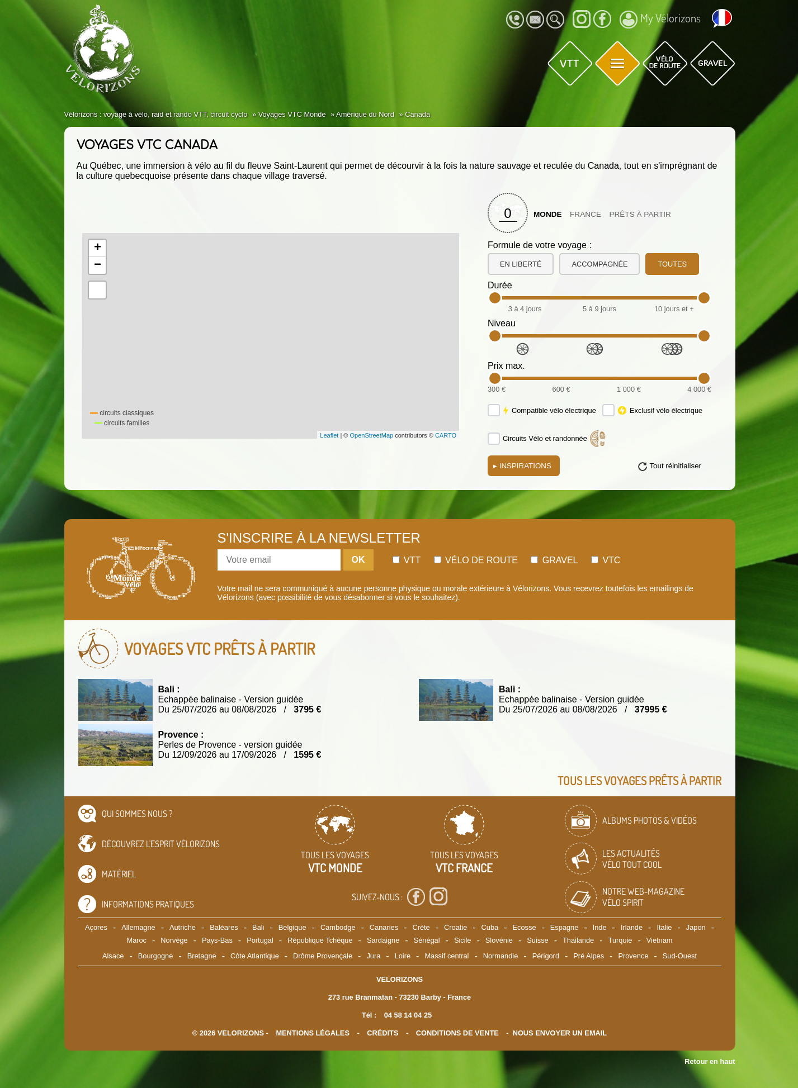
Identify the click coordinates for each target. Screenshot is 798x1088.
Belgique (292, 927)
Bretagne (201, 956)
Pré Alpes (588, 956)
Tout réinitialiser (675, 466)
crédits (382, 1033)
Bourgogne (155, 956)
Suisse (537, 940)
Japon (696, 927)
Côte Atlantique (254, 956)
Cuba (490, 927)
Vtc (605, 560)
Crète (420, 927)
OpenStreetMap (371, 435)
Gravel (554, 560)
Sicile (462, 940)
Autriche (182, 927)
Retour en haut (709, 1061)
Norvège (173, 940)
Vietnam (659, 940)
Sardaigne (383, 940)
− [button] (97, 265)
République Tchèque (319, 940)
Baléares (224, 927)
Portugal (260, 940)
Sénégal (427, 940)
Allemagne (138, 927)
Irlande (632, 927)
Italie (664, 927)
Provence (633, 956)
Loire (402, 956)
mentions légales (313, 1033)
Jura (373, 956)
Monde (547, 214)
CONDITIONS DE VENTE (457, 1033)
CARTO (445, 435)
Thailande (578, 940)
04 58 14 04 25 (408, 1015)
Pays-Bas (217, 940)
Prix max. (506, 365)
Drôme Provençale (322, 956)
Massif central (446, 956)
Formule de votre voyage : (540, 245)
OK (358, 559)
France (585, 214)
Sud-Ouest (680, 956)
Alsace (113, 956)
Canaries (384, 927)
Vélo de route (476, 560)
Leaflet (329, 435)
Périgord (545, 956)
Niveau (502, 323)
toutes (672, 264)
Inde (600, 927)
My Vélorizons (660, 19)
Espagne (564, 927)
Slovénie (499, 940)
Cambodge (338, 927)
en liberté (520, 264)
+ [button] (97, 248)
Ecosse (524, 927)
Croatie (455, 927)
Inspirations (522, 466)
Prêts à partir (640, 214)
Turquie (620, 940)
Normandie (500, 956)
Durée (500, 285)
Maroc (136, 940)
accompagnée (599, 264)
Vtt (407, 560)
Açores (96, 927)
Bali (258, 927)
